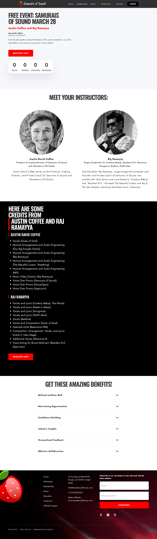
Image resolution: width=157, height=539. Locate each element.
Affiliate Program (50, 505)
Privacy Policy (12, 529)
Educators (47, 496)
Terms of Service (25, 529)
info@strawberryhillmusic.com (80, 487)
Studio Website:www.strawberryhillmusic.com (80, 499)
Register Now (21, 53)
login (133, 4)
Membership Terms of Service (43, 529)
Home (45, 476)
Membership (48, 486)
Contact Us (47, 501)
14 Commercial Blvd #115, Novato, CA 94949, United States (79, 479)
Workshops (48, 481)
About (45, 491)
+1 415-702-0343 (75, 492)
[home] (33, 4)
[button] (94, 4)
